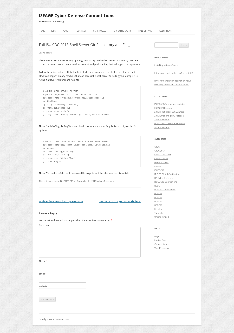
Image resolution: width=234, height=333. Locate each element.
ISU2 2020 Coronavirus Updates (169, 104)
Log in (157, 236)
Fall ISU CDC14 (161, 158)
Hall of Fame (145, 30)
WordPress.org (161, 247)
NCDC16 (158, 197)
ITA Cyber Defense (163, 177)
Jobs (53, 30)
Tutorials (158, 212)
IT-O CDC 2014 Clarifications (167, 174)
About (66, 30)
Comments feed (162, 244)
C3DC (157, 146)
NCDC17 (158, 201)
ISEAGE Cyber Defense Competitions (76, 15)
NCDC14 (158, 193)
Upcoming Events (122, 30)
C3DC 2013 (159, 150)
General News (161, 162)
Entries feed (160, 240)
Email (43, 273)
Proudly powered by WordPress (54, 319)
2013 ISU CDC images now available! (120, 201)
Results (158, 209)
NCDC (157, 185)
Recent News (165, 30)
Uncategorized (161, 216)
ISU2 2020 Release (163, 107)
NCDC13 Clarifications (165, 189)
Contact (81, 30)
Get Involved (99, 30)
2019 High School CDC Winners (169, 111)
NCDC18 (158, 205)
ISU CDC (158, 166)
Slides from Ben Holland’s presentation (61, 201)
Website (43, 286)
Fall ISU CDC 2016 (162, 154)
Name (43, 261)
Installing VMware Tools (166, 65)
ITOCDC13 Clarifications (165, 181)
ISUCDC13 (68, 181)
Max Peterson (106, 181)
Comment (45, 225)
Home (42, 30)
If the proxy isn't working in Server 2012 (173, 72)
